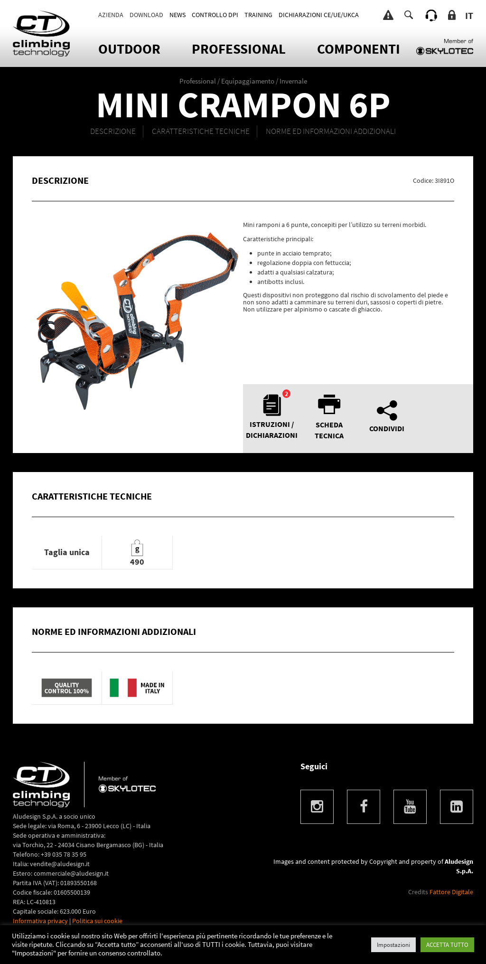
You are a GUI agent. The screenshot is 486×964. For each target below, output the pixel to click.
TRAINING (258, 14)
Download (146, 14)
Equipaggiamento (247, 80)
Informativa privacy (40, 921)
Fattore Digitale (451, 892)
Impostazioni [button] (393, 945)
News (177, 14)
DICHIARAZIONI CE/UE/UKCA (319, 14)
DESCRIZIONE (113, 131)
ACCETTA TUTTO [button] (447, 945)
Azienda (110, 14)
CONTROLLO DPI (215, 14)
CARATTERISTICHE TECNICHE (201, 131)
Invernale (293, 80)
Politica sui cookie (97, 921)
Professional (239, 48)
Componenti (358, 48)
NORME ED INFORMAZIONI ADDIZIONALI (331, 131)
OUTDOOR (129, 48)
